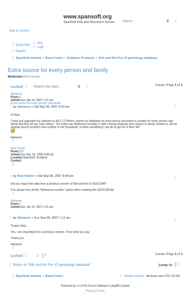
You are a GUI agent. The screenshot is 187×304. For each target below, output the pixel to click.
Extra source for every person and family (58, 70)
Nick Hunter (32, 76)
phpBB (81, 285)
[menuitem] (37, 43)
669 (21, 151)
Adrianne (16, 93)
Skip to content (19, 30)
